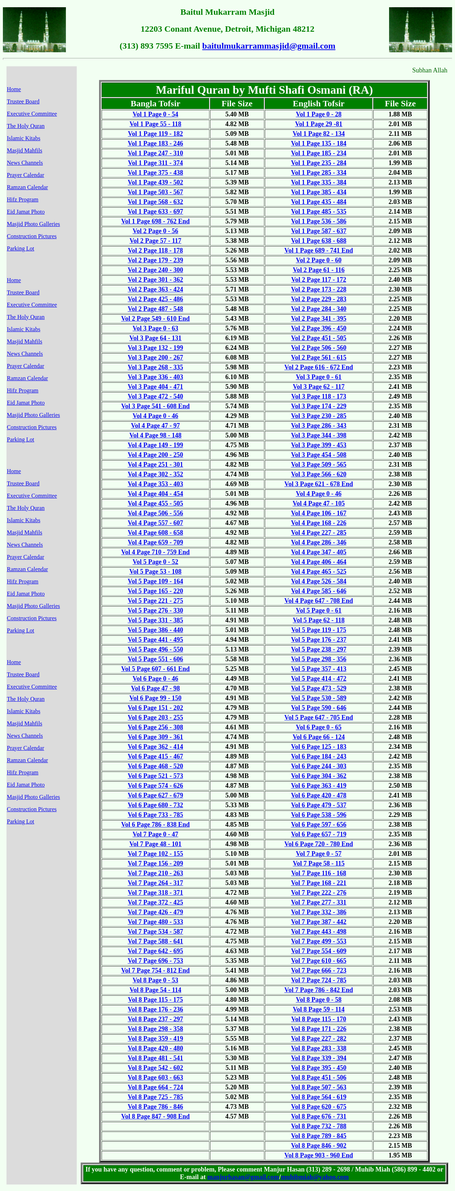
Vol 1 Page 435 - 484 (319, 201)
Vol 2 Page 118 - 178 (155, 250)
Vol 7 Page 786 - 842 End (318, 990)
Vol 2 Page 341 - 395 (319, 318)
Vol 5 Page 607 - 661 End (155, 668)
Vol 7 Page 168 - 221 (319, 882)
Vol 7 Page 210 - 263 (155, 873)
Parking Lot (20, 248)
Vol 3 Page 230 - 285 (319, 415)
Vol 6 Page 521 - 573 (155, 775)
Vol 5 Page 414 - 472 (319, 678)
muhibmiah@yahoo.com (315, 1177)
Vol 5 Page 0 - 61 (319, 610)
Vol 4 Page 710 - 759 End (155, 552)
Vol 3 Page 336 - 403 (155, 377)
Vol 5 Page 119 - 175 (318, 630)
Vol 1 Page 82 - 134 (319, 133)
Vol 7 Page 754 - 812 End (155, 970)
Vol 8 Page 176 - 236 (155, 1009)
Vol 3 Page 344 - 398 (319, 435)
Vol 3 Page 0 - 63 (155, 328)
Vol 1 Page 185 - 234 (319, 153)
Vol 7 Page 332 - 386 (319, 912)
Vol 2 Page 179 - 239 (155, 260)
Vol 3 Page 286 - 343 (319, 425)
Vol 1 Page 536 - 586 (319, 221)
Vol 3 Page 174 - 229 (319, 406)
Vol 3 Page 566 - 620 (319, 474)
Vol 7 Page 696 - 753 (155, 960)
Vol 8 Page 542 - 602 (155, 1067)
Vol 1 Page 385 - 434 (319, 192)
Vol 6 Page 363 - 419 (319, 785)
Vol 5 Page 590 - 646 (319, 707)
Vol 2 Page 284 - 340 (319, 308)
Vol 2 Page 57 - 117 (156, 240)
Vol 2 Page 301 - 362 (155, 279)
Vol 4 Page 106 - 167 (319, 513)
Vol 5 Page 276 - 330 (155, 610)
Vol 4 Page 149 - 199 (155, 445)
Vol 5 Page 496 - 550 (155, 649)
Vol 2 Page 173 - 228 (319, 289)
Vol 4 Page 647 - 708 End (318, 600)
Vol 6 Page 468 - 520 (155, 766)
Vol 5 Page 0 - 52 (155, 561)
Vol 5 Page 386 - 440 (155, 630)
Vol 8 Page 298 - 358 (155, 1028)
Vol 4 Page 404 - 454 (155, 493)
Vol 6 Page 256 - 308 (155, 727)
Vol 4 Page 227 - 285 (319, 532)
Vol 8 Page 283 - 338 (319, 1048)
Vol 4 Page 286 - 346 (319, 542)
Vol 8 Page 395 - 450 (319, 1067)
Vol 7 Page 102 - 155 (155, 853)
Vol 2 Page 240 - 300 (155, 270)
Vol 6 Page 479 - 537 (319, 805)
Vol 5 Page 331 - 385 (155, 620)
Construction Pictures (32, 236)
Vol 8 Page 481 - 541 (155, 1058)
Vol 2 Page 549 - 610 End (155, 318)
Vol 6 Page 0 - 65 (319, 727)
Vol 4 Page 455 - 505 (155, 503)
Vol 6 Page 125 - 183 (319, 746)
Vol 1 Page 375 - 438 (155, 172)
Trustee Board (23, 101)
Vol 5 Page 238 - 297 (319, 649)
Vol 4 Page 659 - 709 (155, 542)
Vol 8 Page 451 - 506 (319, 1077)
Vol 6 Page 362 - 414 (155, 746)
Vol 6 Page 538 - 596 (319, 814)
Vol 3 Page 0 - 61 (319, 377)
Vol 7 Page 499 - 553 (319, 941)
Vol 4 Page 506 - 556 (155, 513)
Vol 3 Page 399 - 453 (319, 445)
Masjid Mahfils (24, 150)
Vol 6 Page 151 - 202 (155, 707)
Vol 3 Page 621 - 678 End (318, 484)
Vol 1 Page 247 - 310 (155, 153)
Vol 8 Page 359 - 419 (155, 1038)
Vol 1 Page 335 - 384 (319, 182)
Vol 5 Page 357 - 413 (319, 668)
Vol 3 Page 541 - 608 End (155, 406)
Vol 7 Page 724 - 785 (319, 980)
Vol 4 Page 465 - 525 (319, 571)
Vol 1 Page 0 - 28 (319, 114)
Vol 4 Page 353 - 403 (155, 484)
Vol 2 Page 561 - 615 (319, 357)
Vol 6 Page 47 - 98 (155, 688)
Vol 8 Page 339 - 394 (319, 1058)
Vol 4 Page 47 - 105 (319, 503)
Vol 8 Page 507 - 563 (319, 1087)
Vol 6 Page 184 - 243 (319, 756)
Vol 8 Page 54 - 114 (156, 990)
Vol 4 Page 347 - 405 (319, 552)
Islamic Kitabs (23, 138)
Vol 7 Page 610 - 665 (319, 960)
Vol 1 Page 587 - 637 (319, 231)
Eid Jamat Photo (26, 212)
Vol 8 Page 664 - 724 (155, 1087)
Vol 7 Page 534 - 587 (155, 931)
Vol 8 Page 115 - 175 (155, 999)
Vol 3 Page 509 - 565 (319, 464)
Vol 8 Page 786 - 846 (155, 1106)
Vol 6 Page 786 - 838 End (155, 824)
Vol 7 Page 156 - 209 (155, 863)
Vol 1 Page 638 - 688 (319, 240)
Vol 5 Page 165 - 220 (155, 591)
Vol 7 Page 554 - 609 (319, 951)
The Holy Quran (26, 126)
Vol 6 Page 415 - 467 (155, 756)
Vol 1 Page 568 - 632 (155, 201)
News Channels (25, 163)
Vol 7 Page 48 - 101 (155, 844)
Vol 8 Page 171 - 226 (319, 1028)
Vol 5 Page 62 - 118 (319, 620)
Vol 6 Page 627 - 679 (155, 795)
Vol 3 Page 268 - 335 (155, 367)
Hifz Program (23, 199)
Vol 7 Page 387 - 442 (319, 921)
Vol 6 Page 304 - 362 (319, 775)
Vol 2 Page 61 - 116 (319, 270)
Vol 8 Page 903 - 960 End (318, 1155)
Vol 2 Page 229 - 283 (319, 299)
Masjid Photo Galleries (33, 224)
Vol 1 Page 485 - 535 (319, 211)
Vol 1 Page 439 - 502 (155, 182)
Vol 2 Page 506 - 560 (319, 347)
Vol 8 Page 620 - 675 (319, 1106)
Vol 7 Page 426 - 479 (155, 912)
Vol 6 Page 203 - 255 (155, 717)
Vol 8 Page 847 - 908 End (155, 1116)
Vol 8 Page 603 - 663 (155, 1077)
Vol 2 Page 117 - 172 (318, 279)
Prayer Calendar (25, 175)
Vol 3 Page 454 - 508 (319, 454)
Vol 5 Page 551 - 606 (155, 659)
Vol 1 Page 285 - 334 (319, 172)
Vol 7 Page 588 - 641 (155, 941)
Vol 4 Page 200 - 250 (155, 454)
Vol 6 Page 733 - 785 (155, 814)
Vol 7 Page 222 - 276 (319, 892)
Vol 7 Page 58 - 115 (319, 863)
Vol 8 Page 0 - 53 (155, 980)
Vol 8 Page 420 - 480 (155, 1048)
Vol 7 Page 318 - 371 (155, 892)
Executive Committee (32, 114)
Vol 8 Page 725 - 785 (155, 1097)
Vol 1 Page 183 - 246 (155, 143)
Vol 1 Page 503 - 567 (155, 192)
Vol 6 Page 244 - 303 (319, 766)
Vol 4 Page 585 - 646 (319, 591)
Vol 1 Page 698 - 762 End (155, 221)
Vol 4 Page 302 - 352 (155, 474)
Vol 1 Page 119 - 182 (155, 133)
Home (14, 89)
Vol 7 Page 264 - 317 (155, 882)
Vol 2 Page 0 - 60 (319, 260)
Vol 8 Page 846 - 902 (319, 1145)
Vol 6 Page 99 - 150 (155, 698)
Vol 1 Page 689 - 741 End (318, 250)
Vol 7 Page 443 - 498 (319, 931)
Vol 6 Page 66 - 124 (319, 737)
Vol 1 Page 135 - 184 (319, 143)
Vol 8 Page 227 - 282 (319, 1038)
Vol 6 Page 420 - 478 (319, 795)
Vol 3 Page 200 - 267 (155, 357)
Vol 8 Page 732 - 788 (319, 1126)
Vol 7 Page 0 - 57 (319, 853)
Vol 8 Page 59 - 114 (319, 1009)
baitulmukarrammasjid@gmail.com (268, 45)
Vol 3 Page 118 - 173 (318, 396)
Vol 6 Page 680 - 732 (155, 805)
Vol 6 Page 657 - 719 (319, 834)
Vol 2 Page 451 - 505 (319, 338)
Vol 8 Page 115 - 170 (318, 1019)
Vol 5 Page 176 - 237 (319, 639)
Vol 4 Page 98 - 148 (155, 435)
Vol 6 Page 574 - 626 (155, 785)
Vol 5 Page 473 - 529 (319, 688)
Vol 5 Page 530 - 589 (319, 698)
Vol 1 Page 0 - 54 (155, 114)
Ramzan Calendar (27, 187)
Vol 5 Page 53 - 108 (155, 571)
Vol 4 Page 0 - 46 (155, 415)
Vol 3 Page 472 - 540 (155, 396)
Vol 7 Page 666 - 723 (319, 970)
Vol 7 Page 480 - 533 (155, 921)
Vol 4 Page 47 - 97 (155, 425)
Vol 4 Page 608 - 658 (155, 532)
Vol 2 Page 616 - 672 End (318, 367)
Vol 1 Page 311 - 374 (155, 162)
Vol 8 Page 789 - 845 (319, 1135)
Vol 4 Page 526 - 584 (319, 581)
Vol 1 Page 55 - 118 (156, 124)
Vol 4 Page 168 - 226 (319, 522)
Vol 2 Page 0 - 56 (155, 231)
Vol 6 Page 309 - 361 (155, 737)
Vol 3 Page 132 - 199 (155, 347)
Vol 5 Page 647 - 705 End (318, 717)
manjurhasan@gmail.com (243, 1177)
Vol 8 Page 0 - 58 (319, 999)
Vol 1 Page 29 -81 (318, 124)
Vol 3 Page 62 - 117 (319, 386)
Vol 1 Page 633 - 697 (155, 211)
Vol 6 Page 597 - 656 (319, 824)
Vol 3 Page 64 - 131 (155, 338)
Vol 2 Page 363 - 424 (155, 289)
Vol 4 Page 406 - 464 (319, 561)
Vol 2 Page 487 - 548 (155, 308)
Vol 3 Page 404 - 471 (155, 386)
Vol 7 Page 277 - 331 (319, 902)
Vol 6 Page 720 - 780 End (318, 844)
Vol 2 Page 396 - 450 (319, 328)
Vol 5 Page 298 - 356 (319, 659)
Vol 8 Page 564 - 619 (319, 1097)
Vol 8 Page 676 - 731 (319, 1116)
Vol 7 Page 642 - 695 (155, 951)
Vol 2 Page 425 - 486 (155, 299)
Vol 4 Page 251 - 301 (155, 464)
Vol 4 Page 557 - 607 (155, 522)
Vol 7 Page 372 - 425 (155, 902)
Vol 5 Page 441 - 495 (155, 639)
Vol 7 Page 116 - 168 (318, 873)
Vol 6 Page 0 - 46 (155, 678)
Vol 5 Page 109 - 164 (155, 581)
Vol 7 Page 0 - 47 (155, 834)
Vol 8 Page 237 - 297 (155, 1019)
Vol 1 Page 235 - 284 (319, 162)
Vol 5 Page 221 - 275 (155, 600)
